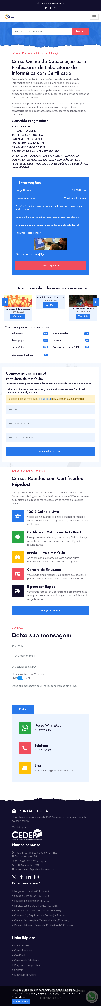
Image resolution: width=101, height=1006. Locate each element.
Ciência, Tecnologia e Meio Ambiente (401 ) (40, 920)
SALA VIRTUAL (21, 945)
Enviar (22, 709)
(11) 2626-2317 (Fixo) (25, 864)
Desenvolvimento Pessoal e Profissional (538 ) (42, 925)
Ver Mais (17, 316)
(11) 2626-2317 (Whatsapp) (29, 861)
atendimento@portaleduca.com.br (33, 869)
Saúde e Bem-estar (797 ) (30, 896)
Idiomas (57, 340)
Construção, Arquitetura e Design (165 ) (39, 915)
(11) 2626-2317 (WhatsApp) (50, 3)
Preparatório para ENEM (66, 347)
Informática (18, 347)
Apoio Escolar (60, 333)
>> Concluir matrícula (50, 451)
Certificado (19, 955)
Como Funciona (22, 950)
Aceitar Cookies (21, 1001)
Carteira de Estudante (25, 960)
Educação (54, 53)
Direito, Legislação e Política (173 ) (35, 905)
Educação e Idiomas (33, 53)
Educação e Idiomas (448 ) (31, 900)
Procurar (81, 31)
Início (15, 53)
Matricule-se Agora (24, 974)
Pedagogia (18, 340)
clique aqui (45, 398)
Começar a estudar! (50, 610)
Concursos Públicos (22, 355)
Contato (18, 970)
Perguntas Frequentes (26, 965)
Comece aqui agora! (50, 265)
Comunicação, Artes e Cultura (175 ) (36, 910)
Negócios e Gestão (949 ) (30, 891)
